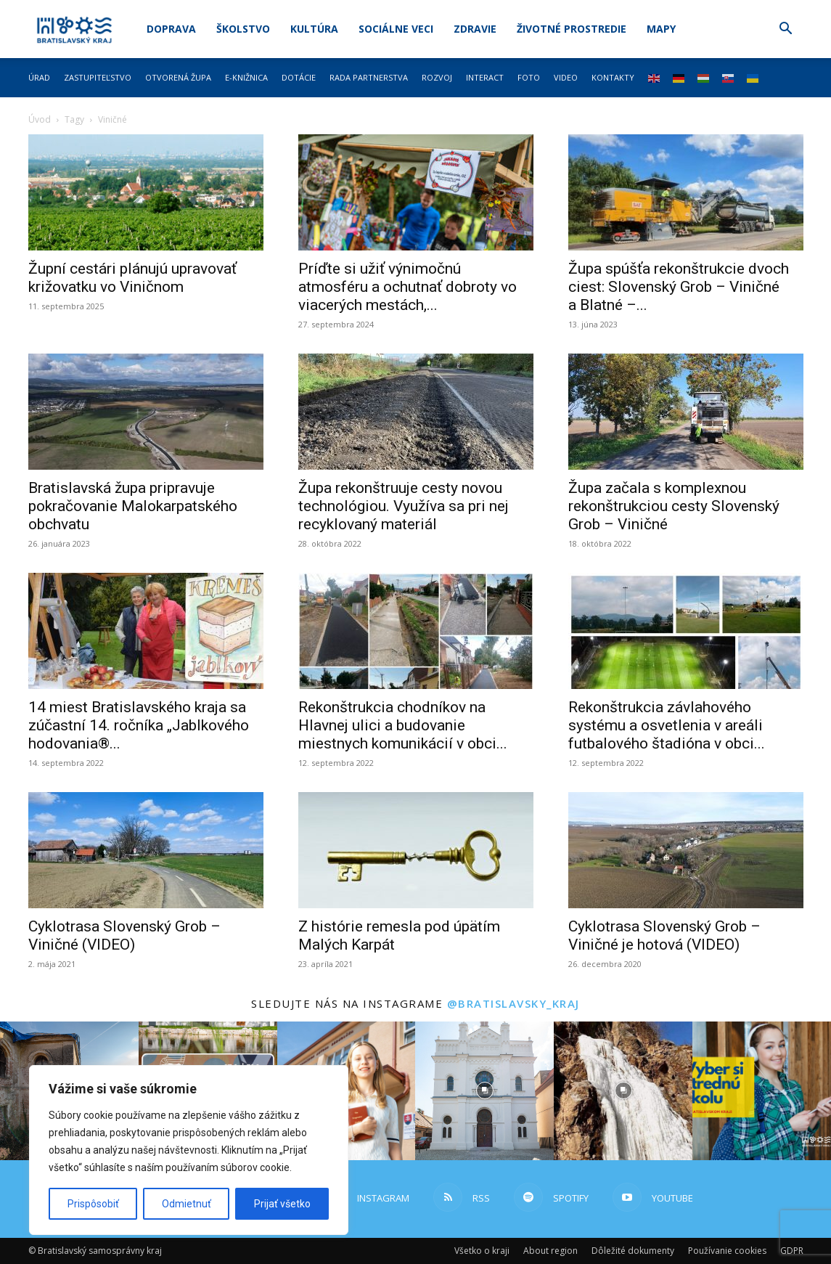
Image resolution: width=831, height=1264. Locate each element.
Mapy (661, 29)
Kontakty (612, 77)
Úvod (39, 119)
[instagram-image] (484, 1091)
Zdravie (475, 29)
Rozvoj (437, 77)
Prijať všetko (282, 1204)
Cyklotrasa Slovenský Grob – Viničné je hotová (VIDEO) (664, 935)
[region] (188, 1150)
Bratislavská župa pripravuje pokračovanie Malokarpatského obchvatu (132, 506)
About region (550, 1250)
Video (566, 77)
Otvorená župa (178, 77)
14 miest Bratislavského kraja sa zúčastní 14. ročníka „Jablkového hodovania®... (138, 725)
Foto (528, 77)
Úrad (39, 77)
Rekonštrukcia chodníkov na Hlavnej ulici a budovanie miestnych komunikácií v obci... (402, 725)
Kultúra (314, 29)
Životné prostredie (571, 29)
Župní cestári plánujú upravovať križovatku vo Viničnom (132, 277)
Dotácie (299, 77)
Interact (485, 77)
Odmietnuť (186, 1204)
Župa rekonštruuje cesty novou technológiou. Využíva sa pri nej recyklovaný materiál (403, 506)
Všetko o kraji (481, 1250)
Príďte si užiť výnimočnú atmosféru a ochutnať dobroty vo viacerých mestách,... (407, 287)
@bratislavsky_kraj (513, 1003)
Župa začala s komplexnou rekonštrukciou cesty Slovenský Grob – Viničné (673, 506)
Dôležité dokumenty (632, 1250)
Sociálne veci (396, 29)
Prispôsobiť (93, 1204)
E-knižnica (246, 77)
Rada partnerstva (368, 77)
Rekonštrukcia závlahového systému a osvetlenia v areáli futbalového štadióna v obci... (666, 725)
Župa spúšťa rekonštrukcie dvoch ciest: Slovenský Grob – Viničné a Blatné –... (678, 287)
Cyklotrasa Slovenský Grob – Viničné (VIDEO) (124, 935)
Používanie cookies (727, 1250)
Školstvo (243, 29)
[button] (786, 30)
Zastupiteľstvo (97, 77)
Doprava (171, 29)
